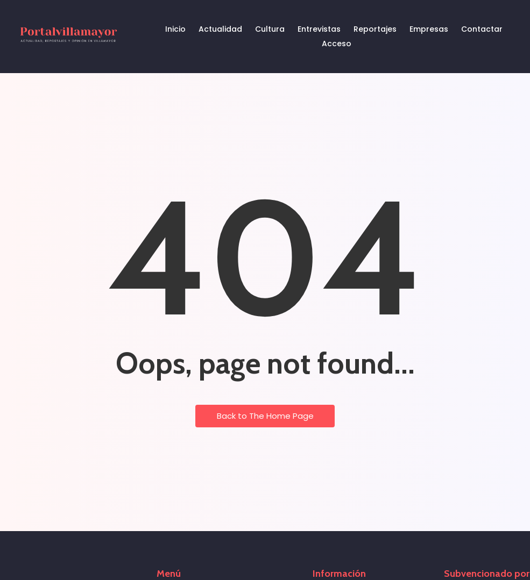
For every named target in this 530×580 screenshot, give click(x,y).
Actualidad (220, 29)
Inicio (175, 29)
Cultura (270, 29)
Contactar (482, 29)
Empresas (428, 29)
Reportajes (375, 29)
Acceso (336, 43)
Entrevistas (319, 29)
